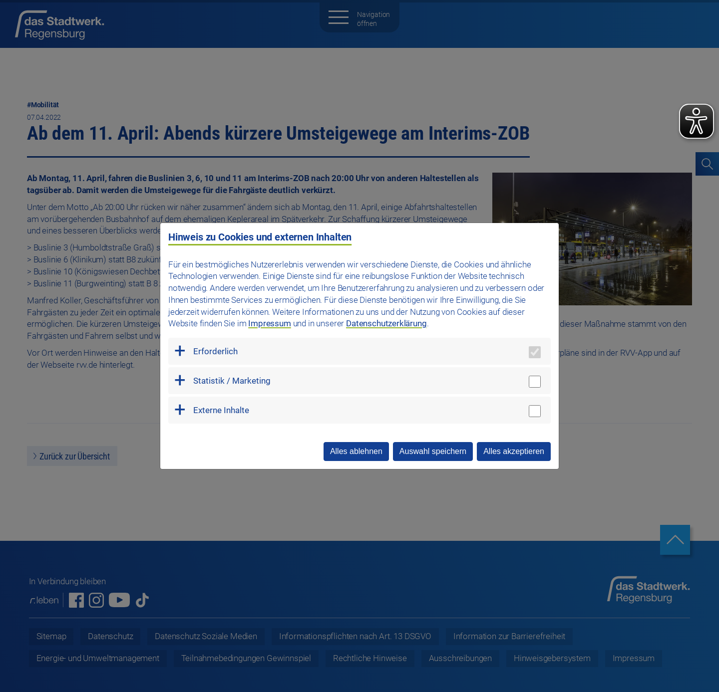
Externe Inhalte (221, 410)
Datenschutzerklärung (386, 323)
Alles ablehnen (356, 451)
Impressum (269, 323)
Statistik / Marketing (232, 381)
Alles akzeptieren (513, 451)
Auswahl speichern (432, 451)
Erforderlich (215, 351)
